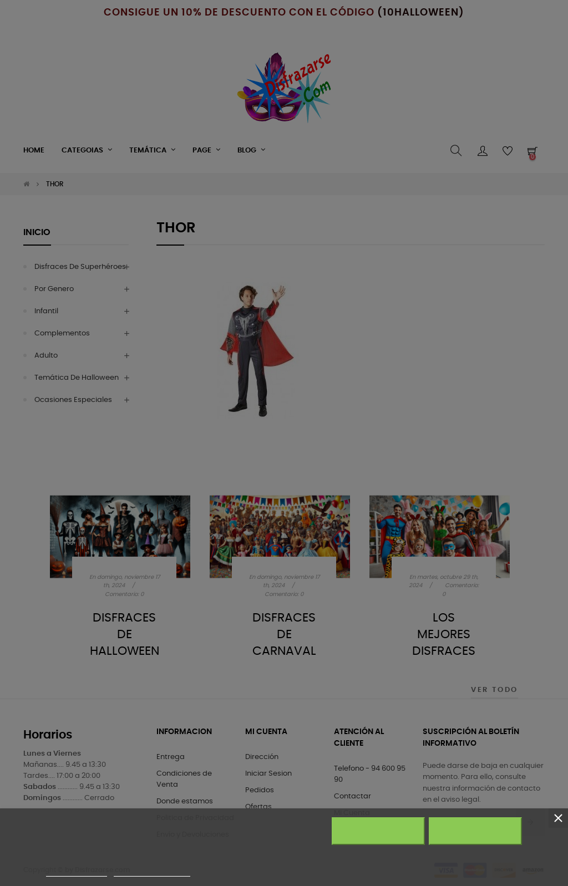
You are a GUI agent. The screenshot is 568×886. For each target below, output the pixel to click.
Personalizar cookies (152, 871)
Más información (76, 871)
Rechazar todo (378, 831)
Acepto (475, 831)
